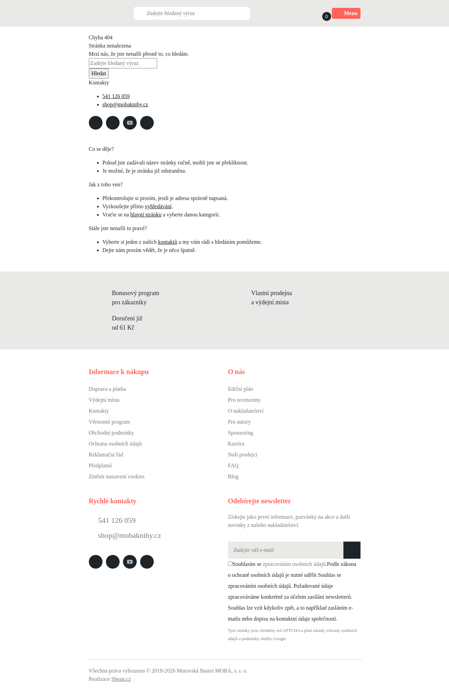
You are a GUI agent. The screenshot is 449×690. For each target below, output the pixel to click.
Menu (346, 13)
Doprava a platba (107, 389)
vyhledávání (158, 206)
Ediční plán (240, 389)
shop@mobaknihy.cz (125, 104)
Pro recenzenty (244, 400)
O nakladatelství (245, 411)
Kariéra (236, 444)
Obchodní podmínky (111, 433)
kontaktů (167, 242)
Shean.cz (121, 679)
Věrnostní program (109, 422)
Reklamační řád (106, 454)
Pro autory (239, 422)
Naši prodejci (242, 454)
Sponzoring (240, 433)
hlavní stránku (145, 214)
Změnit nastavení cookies (117, 476)
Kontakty (99, 411)
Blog (233, 476)
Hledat (99, 73)
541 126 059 (116, 96)
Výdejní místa (104, 400)
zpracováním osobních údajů (294, 564)
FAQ (233, 465)
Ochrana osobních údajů (115, 444)
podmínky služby (257, 638)
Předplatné (100, 465)
